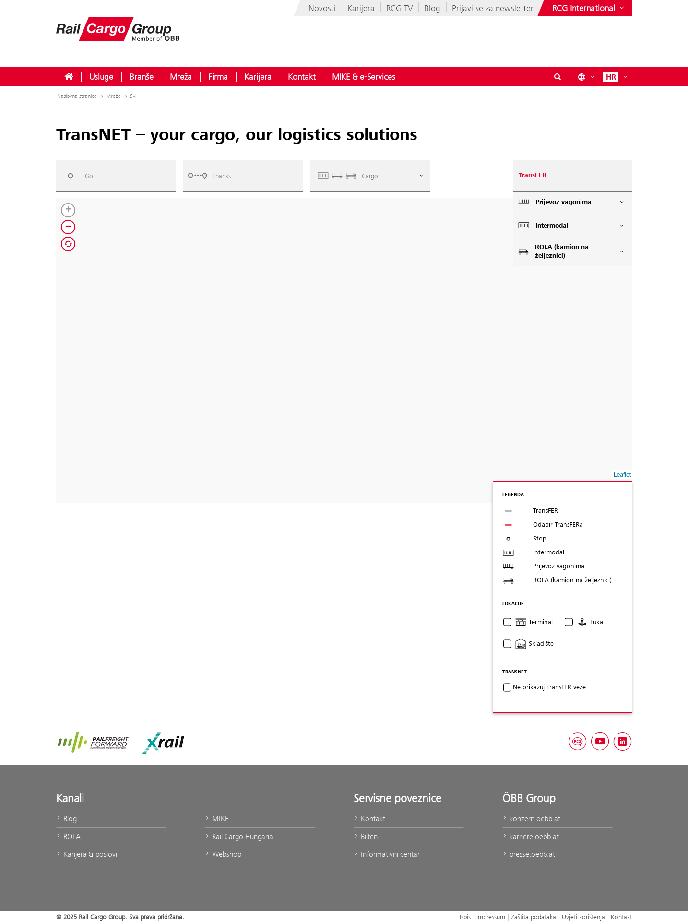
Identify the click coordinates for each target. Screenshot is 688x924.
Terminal (534, 622)
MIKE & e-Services (363, 77)
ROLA (68, 836)
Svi (133, 96)
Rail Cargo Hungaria (239, 836)
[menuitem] (68, 76)
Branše (142, 77)
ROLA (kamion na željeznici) (571, 251)
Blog (432, 8)
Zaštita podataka (533, 917)
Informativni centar (387, 854)
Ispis (465, 917)
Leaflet (622, 474)
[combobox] (116, 175)
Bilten (366, 836)
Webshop (223, 854)
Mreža (181, 77)
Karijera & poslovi (86, 854)
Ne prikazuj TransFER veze (549, 687)
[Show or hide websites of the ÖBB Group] (589, 8)
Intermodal (571, 225)
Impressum (490, 917)
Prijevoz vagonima (571, 202)
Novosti (322, 8)
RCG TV (399, 8)
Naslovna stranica (81, 96)
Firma (218, 77)
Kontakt (302, 77)
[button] (68, 210)
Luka (589, 622)
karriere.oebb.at (530, 836)
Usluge (101, 77)
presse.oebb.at (528, 854)
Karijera (361, 8)
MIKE (216, 818)
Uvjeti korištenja (583, 917)
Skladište (534, 643)
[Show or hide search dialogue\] (557, 76)
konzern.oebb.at (531, 818)
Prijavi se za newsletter (493, 8)
